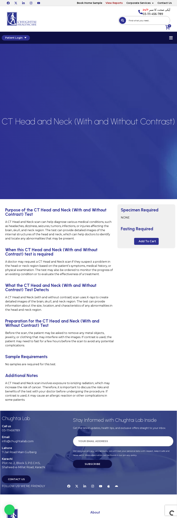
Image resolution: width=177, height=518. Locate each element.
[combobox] (144, 20)
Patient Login (15, 37)
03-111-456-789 (153, 14)
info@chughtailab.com (18, 441)
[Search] (122, 20)
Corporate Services (140, 2)
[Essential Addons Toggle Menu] (171, 37)
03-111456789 (11, 430)
